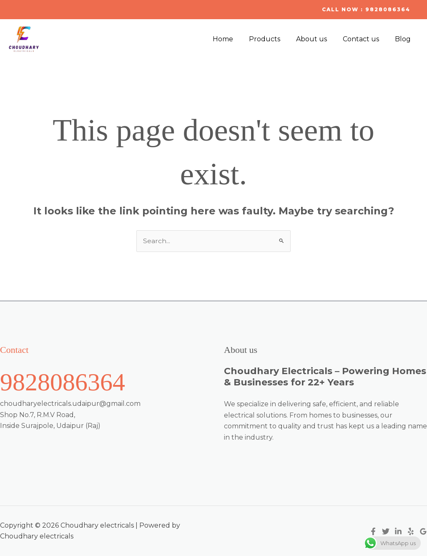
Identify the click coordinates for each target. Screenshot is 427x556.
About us (317, 39)
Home (234, 39)
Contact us (365, 39)
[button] (366, 9)
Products (273, 39)
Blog (404, 39)
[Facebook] (373, 531)
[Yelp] (410, 531)
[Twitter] (385, 531)
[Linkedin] (398, 531)
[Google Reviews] (423, 531)
